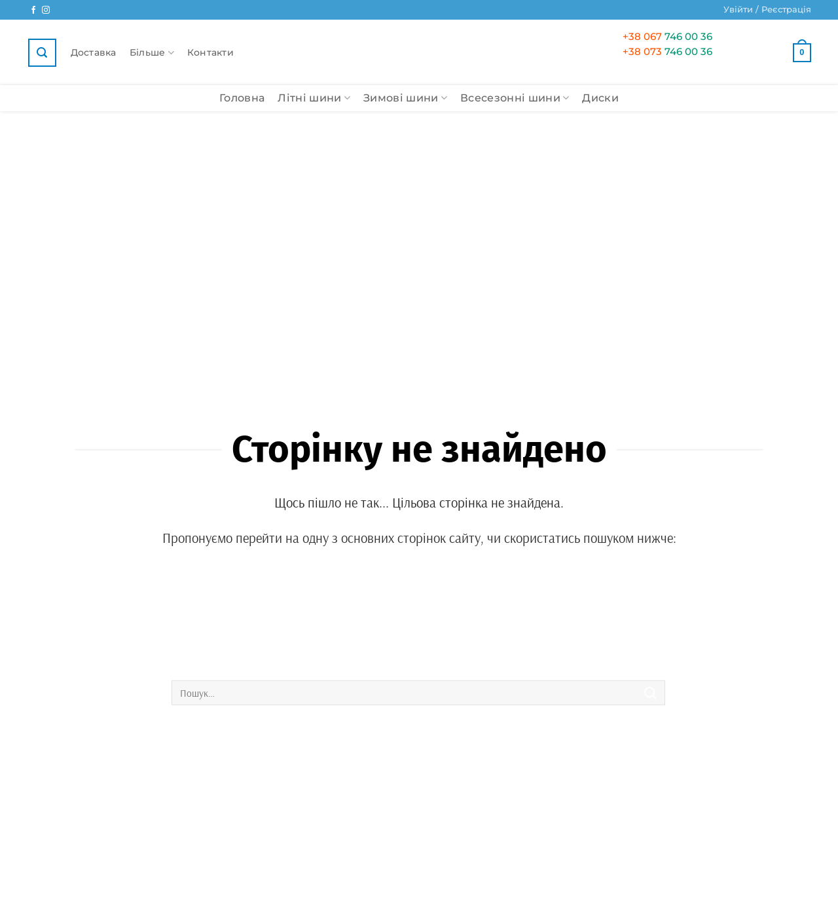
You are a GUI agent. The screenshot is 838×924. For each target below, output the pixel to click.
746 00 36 (667, 36)
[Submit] (651, 692)
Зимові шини (405, 98)
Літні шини (314, 98)
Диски (600, 98)
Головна (241, 98)
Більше (152, 52)
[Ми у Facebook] (33, 10)
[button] (767, 10)
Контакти (210, 52)
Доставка (94, 52)
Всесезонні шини (514, 98)
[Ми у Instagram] (46, 10)
